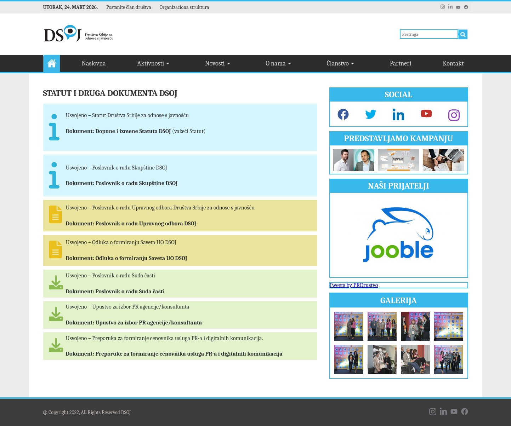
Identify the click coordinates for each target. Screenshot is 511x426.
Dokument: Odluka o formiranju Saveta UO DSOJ (126, 258)
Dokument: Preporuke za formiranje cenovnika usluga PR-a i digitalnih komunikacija (174, 354)
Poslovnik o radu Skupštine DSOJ (136, 183)
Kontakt (453, 63)
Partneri (400, 63)
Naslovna (94, 63)
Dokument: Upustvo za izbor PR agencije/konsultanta (134, 323)
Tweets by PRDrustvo (353, 285)
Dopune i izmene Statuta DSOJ (133, 131)
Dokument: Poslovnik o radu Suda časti (115, 291)
